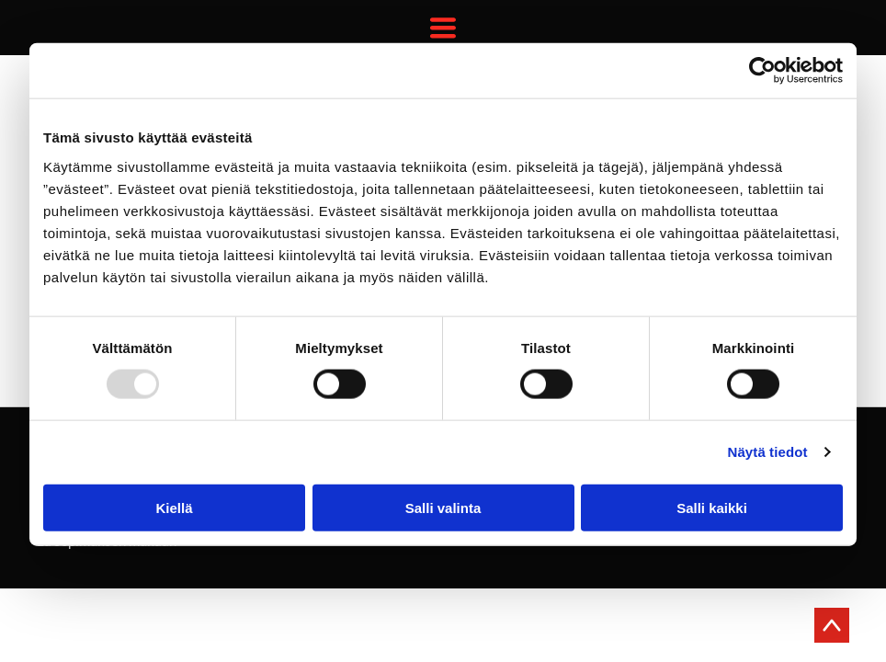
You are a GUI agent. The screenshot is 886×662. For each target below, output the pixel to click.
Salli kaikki (711, 507)
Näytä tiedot (768, 452)
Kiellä (173, 507)
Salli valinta (443, 507)
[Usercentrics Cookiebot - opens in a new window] (762, 71)
